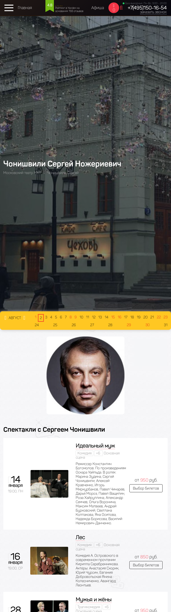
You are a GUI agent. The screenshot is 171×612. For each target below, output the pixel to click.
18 (132, 317)
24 (37, 325)
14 (106, 317)
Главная (25, 7)
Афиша (97, 7)
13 (100, 317)
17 (125, 317)
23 (165, 317)
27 (92, 325)
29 (129, 325)
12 (94, 317)
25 (55, 325)
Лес (80, 537)
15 (113, 317)
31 (165, 325)
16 (119, 317)
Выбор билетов (146, 488)
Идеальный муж (95, 445)
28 (110, 325)
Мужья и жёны (94, 599)
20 (145, 317)
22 (159, 317)
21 (152, 317)
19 (138, 317)
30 (147, 325)
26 (74, 325)
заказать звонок (153, 12)
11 (87, 317)
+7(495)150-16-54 (147, 8)
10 (81, 317)
